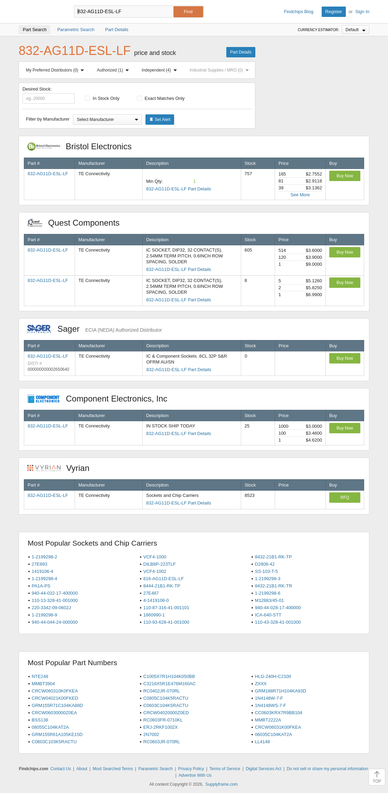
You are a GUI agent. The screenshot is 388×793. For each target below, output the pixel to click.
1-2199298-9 (44, 614)
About (81, 768)
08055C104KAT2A (50, 727)
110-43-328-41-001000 (278, 622)
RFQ (344, 497)
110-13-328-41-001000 (55, 600)
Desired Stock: (48, 95)
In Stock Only (102, 98)
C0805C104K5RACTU (165, 698)
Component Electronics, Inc (100, 398)
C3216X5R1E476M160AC (169, 683)
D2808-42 (265, 564)
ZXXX (261, 683)
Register (333, 11)
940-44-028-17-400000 (278, 607)
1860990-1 (154, 614)
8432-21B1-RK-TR (273, 585)
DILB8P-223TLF (159, 564)
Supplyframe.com (222, 784)
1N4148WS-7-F (270, 705)
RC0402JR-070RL (161, 690)
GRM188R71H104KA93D (280, 690)
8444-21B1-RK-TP (161, 585)
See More (300, 194)
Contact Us (60, 768)
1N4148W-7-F (269, 698)
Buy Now (345, 175)
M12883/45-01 (269, 600)
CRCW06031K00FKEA (278, 727)
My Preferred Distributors (56, 70)
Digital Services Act (263, 768)
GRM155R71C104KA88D (57, 705)
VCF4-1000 (154, 556)
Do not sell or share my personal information (327, 768)
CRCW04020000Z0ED (166, 712)
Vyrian (61, 468)
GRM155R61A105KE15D (57, 734)
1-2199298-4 (44, 578)
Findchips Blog (298, 11)
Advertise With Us (195, 775)
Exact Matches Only (160, 98)
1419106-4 (42, 571)
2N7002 (151, 734)
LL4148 (262, 741)
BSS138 (40, 720)
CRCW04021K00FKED (55, 698)
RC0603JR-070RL (161, 741)
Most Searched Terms (113, 768)
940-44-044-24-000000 (55, 622)
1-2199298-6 (268, 593)
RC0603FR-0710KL (163, 720)
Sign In (362, 11)
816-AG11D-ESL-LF (163, 578)
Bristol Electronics (83, 146)
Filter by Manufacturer (47, 119)
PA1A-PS (41, 585)
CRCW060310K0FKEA (55, 690)
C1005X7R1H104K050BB (169, 676)
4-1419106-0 (156, 600)
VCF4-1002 (154, 571)
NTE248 (40, 676)
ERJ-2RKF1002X (160, 727)
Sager (94, 328)
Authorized (114, 70)
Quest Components (77, 222)
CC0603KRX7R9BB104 (278, 712)
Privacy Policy (191, 768)
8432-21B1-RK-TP (273, 556)
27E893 (39, 564)
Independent (161, 70)
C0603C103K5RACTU (54, 741)
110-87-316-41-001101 (166, 607)
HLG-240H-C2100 (273, 676)
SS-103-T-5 (266, 571)
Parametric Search (155, 768)
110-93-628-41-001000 (166, 622)
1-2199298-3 (268, 578)
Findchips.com (41, 12)
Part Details (241, 52)
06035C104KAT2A (273, 734)
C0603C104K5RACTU (165, 705)
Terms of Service (224, 768)
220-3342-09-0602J (51, 607)
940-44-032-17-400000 (55, 593)
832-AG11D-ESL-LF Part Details (178, 188)
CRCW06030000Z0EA (54, 712)
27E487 (151, 593)
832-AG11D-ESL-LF (48, 173)
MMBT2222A (268, 720)
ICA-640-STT (268, 614)
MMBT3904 (43, 683)
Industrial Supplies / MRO (221, 70)
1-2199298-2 (44, 556)
